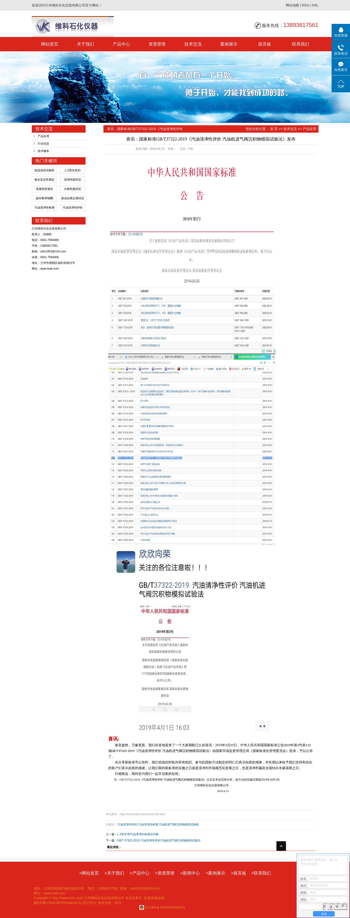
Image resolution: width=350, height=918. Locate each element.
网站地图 (292, 5)
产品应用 (43, 136)
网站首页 (49, 44)
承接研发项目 (44, 189)
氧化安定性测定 (44, 179)
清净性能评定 (72, 179)
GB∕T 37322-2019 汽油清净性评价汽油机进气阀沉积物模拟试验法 (159, 840)
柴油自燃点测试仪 (72, 198)
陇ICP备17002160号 (49, 903)
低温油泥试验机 (44, 170)
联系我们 (300, 44)
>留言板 (239, 873)
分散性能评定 (72, 189)
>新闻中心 (190, 873)
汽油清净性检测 (44, 207)
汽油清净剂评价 (73, 207)
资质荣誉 (157, 44)
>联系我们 (261, 873)
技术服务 (43, 151)
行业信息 (43, 143)
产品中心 (121, 44)
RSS (305, 5)
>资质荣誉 (165, 873)
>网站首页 (89, 873)
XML (315, 5)
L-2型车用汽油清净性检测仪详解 (138, 834)
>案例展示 (216, 873)
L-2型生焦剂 (72, 170)
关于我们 (85, 44)
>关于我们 (114, 873)
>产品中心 (140, 873)
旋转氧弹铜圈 (44, 198)
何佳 (118, 903)
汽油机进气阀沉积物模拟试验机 (179, 824)
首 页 (274, 129)
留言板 (264, 44)
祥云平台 (89, 903)
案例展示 (228, 44)
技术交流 (193, 44)
